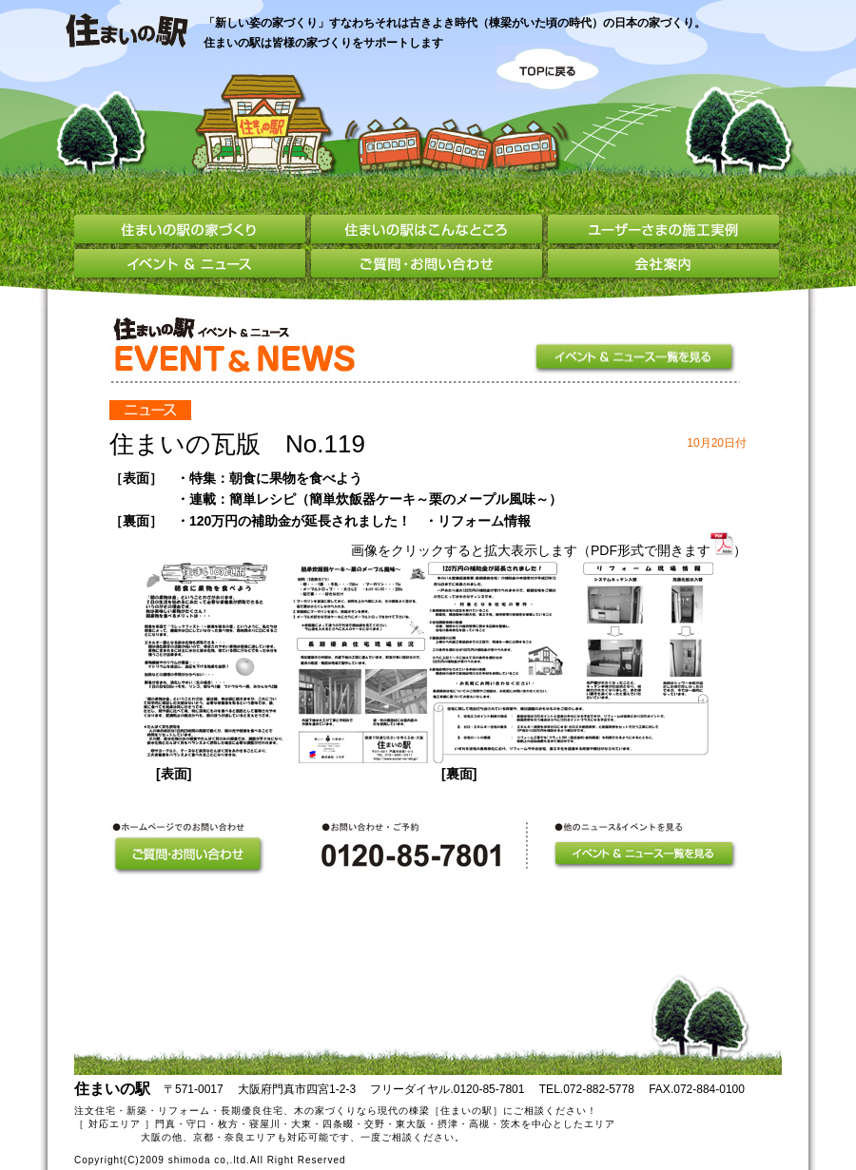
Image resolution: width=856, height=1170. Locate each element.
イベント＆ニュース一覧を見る (636, 357)
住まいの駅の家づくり (192, 232)
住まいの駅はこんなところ (429, 232)
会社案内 (663, 266)
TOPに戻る (547, 69)
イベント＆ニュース (192, 266)
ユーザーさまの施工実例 (663, 232)
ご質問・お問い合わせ (429, 266)
